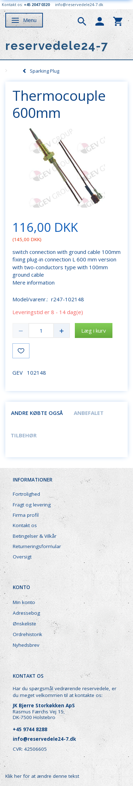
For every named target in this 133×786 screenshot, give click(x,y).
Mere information (33, 282)
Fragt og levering (32, 504)
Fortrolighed (26, 494)
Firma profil (26, 515)
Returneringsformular (37, 546)
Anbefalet (89, 412)
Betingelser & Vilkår (34, 536)
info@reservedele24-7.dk (79, 4)
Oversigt (22, 556)
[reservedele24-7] (57, 46)
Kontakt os (25, 525)
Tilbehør (24, 435)
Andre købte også (37, 412)
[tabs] (82, 20)
